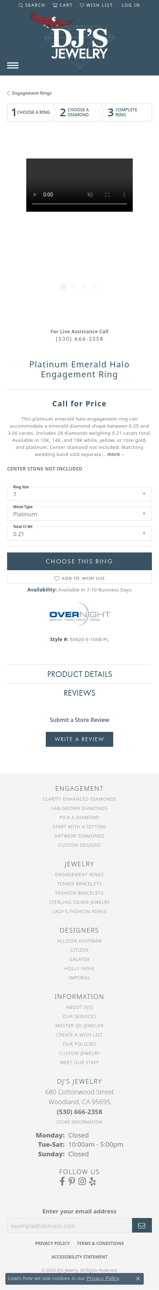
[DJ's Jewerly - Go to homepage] (79, 44)
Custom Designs (80, 845)
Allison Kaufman (79, 941)
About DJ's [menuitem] (79, 1007)
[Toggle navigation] (13, 65)
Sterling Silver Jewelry (79, 902)
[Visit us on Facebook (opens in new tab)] (62, 1181)
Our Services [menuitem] (80, 1016)
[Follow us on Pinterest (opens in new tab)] (71, 1181)
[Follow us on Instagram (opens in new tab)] (82, 1181)
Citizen (79, 950)
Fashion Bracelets (79, 893)
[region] (79, 231)
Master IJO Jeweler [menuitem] (79, 1025)
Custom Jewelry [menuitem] (79, 1053)
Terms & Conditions (100, 1243)
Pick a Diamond (80, 817)
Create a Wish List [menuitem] (79, 1035)
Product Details (79, 673)
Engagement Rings (32, 93)
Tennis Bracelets (79, 883)
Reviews (79, 692)
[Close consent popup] (138, 1279)
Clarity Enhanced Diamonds (79, 799)
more (115, 454)
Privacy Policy (52, 1243)
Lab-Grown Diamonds (79, 808)
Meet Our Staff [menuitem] (79, 1062)
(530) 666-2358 (80, 339)
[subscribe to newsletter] (142, 1225)
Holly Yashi (80, 968)
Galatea (79, 959)
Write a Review (79, 739)
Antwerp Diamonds (79, 836)
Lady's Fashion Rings (80, 911)
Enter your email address (80, 1211)
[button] (32, 5)
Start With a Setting (79, 826)
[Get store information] (80, 1122)
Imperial (79, 977)
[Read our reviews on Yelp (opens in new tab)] (92, 1181)
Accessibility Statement (79, 1257)
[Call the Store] (79, 1111)
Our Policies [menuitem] (79, 1044)
